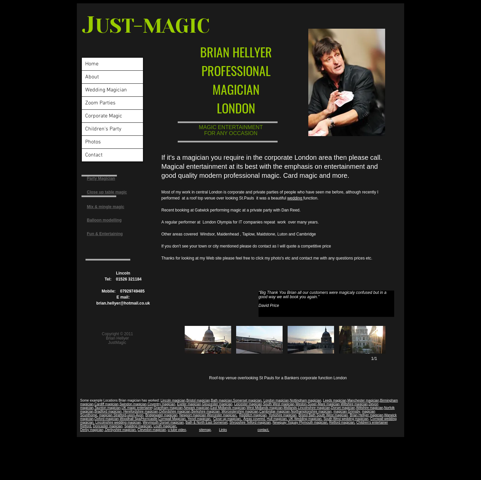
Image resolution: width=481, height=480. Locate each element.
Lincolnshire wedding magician (118, 422)
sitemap (205, 430)
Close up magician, (228, 419)
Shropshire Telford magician (250, 422)
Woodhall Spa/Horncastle (138, 419)
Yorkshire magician (283, 415)
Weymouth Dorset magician (163, 422)
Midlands (290, 408)
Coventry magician (161, 404)
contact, (263, 430)
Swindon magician (133, 404)
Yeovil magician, (199, 419)
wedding (295, 198)
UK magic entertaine (137, 408)
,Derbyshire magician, (120, 430)
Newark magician (196, 408)
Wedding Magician (106, 90)
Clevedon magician (152, 430)
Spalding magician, (138, 426)
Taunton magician (108, 408)
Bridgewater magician (161, 415)
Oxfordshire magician (174, 411)
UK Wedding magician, (306, 419)
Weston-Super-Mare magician (317, 404)
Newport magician (192, 415)
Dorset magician (343, 408)
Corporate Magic (103, 116)
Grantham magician (168, 408)
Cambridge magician (274, 411)
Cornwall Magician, (172, 419)
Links (223, 430)
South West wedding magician (345, 419)
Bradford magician (108, 411)
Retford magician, (342, 422)
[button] (208, 340)
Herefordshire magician (140, 411)
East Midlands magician (228, 408)
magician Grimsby (347, 411)
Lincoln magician (173, 400)
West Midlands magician (265, 408)
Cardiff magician (107, 404)
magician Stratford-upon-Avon (121, 415)
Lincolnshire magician (314, 408)
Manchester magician (363, 400)
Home (92, 64)
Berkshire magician (206, 411)
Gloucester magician (217, 404)
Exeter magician (189, 404)
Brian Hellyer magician (366, 415)
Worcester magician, (222, 415)
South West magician (278, 404)
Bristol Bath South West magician (323, 415)
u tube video (177, 430)
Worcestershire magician (240, 411)
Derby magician (91, 430)
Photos (93, 142)
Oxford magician (107, 419)
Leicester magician (248, 404)
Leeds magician (334, 400)
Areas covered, (254, 419)
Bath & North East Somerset (207, 422)
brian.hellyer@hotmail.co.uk (123, 303)
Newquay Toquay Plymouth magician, (300, 422)
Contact (94, 155)
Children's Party (103, 129)
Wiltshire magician (354, 404)
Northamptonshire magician (311, 411)
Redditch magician (253, 415)
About (92, 77)
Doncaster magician (107, 426)
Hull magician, (277, 419)
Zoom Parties (100, 103)
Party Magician (101, 178)
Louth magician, (165, 426)
